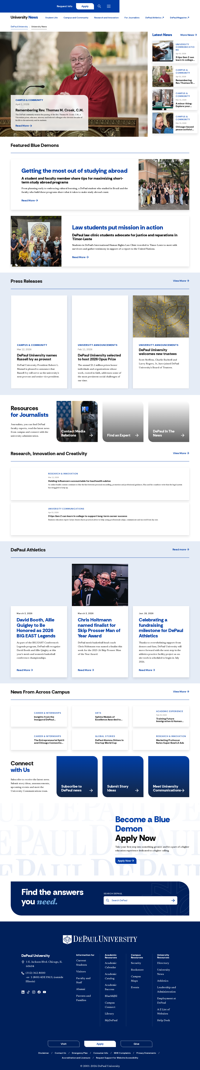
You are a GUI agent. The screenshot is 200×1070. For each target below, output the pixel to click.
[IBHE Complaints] (122, 1054)
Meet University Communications (168, 789)
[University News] (24, 18)
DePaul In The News (168, 434)
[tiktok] (28, 992)
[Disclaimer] (43, 1054)
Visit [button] (64, 1045)
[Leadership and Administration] (166, 991)
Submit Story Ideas (123, 789)
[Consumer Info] (100, 1054)
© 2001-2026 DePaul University (100, 1067)
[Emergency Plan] (80, 1054)
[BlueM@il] (113, 997)
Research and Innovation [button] (106, 18)
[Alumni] (85, 990)
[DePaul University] (34, 6)
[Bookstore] (139, 971)
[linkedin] (22, 992)
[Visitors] (85, 973)
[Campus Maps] (139, 980)
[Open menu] (186, 6)
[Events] (139, 989)
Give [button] (136, 1045)
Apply (161, 7)
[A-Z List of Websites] (166, 1012)
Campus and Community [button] (76, 18)
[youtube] (44, 992)
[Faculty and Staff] (85, 981)
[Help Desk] (166, 1022)
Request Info (140, 7)
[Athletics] (166, 982)
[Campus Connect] (113, 1006)
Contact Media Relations (77, 434)
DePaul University (19, 27)
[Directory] (166, 964)
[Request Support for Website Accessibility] (117, 1058)
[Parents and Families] (85, 999)
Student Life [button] (51, 18)
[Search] (173, 901)
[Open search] (177, 6)
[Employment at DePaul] (166, 1001)
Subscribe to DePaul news (77, 789)
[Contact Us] (60, 1054)
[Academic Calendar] (113, 966)
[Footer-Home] (100, 940)
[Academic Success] (113, 988)
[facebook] (39, 992)
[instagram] (33, 992)
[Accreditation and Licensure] (76, 1058)
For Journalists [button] (132, 18)
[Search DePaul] (141, 901)
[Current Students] (85, 964)
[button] (154, 18)
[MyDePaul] (113, 1022)
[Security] (139, 964)
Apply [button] (100, 1045)
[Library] (113, 1015)
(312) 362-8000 (35, 974)
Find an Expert (123, 436)
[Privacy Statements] (146, 1054)
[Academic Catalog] (113, 977)
